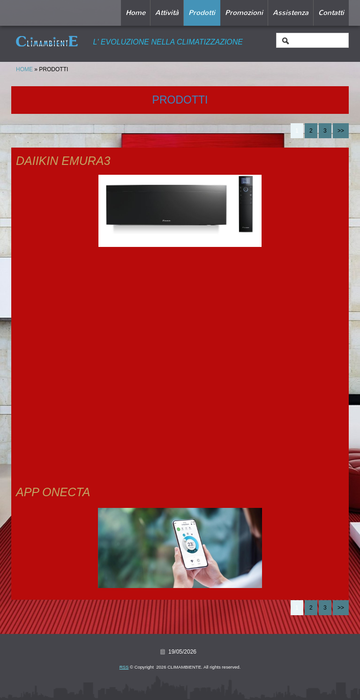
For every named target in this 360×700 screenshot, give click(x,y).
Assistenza (290, 12)
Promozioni (244, 12)
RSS (124, 667)
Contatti (331, 12)
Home (135, 12)
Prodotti (201, 12)
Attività (167, 12)
